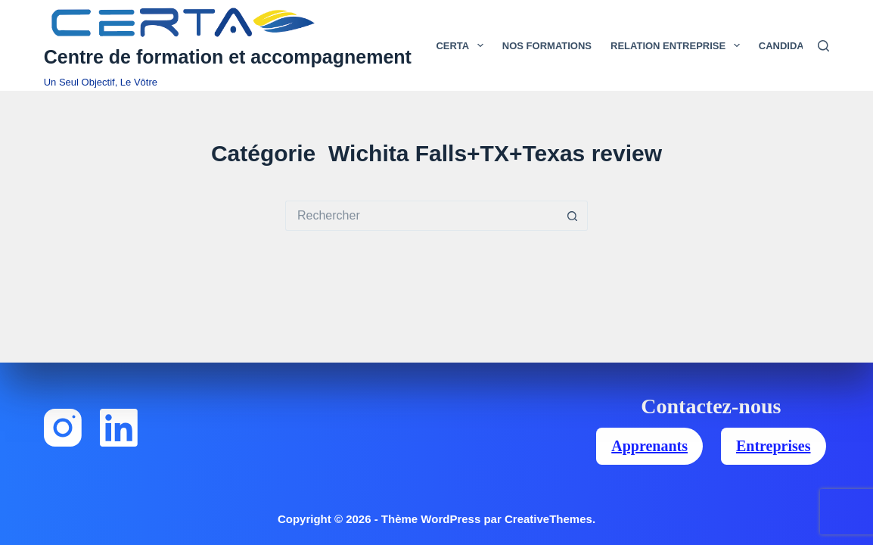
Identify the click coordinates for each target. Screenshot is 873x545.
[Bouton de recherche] (573, 216)
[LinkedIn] (119, 428)
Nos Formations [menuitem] (547, 45)
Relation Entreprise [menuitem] (678, 45)
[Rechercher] (823, 45)
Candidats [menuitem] (797, 45)
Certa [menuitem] (462, 45)
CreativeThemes (548, 518)
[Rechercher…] (421, 216)
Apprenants (649, 446)
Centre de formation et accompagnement (228, 56)
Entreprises (773, 446)
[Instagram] (63, 428)
